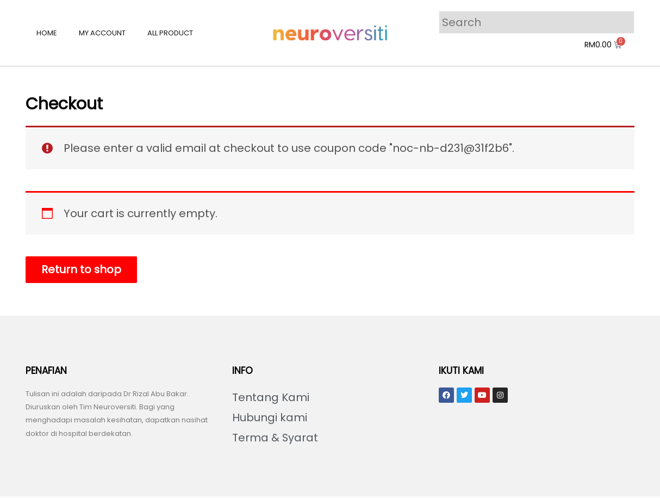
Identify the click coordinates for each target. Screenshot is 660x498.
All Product (170, 33)
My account (102, 33)
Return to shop (82, 270)
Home (46, 33)
